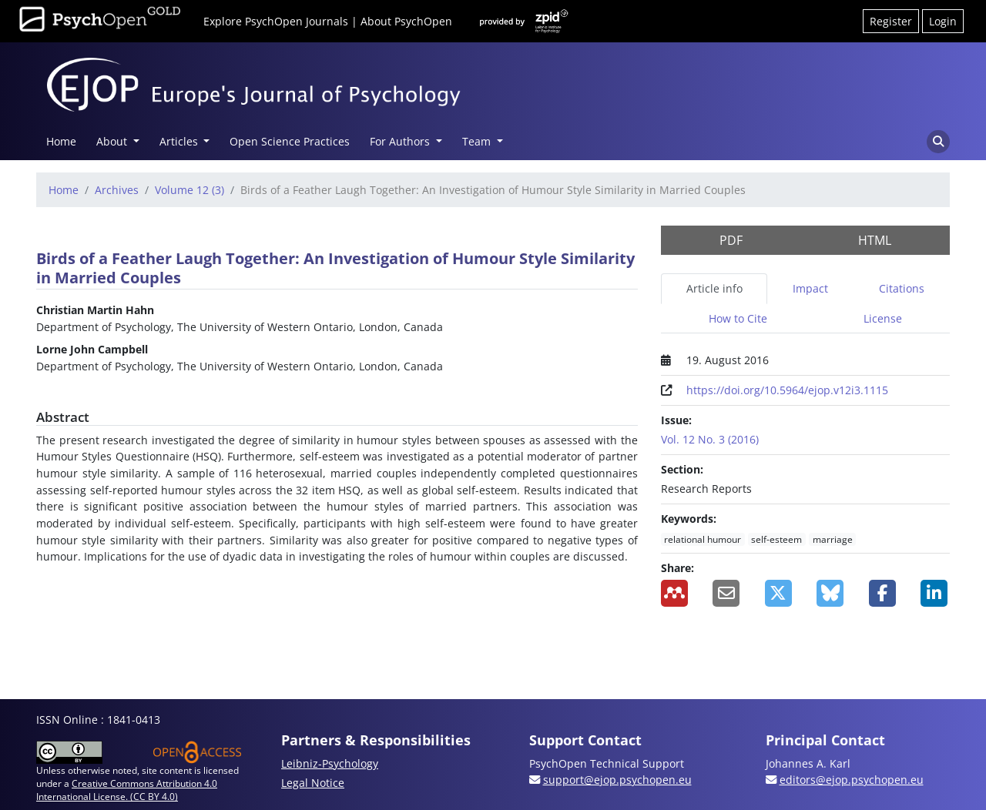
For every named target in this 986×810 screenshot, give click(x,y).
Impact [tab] (810, 288)
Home (61, 141)
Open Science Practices (290, 141)
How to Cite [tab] (738, 318)
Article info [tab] (714, 288)
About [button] (113, 141)
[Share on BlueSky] (831, 593)
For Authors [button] (401, 141)
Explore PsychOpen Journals (275, 21)
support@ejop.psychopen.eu (617, 779)
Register (891, 21)
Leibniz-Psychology (329, 763)
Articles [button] (180, 141)
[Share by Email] (727, 593)
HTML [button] (874, 240)
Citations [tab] (901, 288)
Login (943, 21)
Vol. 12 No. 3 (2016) (710, 439)
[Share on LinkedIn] (935, 593)
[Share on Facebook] (883, 593)
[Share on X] (779, 593)
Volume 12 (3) (189, 189)
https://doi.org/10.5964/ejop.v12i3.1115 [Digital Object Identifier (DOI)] (787, 390)
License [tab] (883, 318)
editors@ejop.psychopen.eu (852, 779)
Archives (117, 189)
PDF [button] (731, 240)
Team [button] (478, 141)
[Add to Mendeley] (675, 593)
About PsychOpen (406, 21)
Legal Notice (312, 782)
